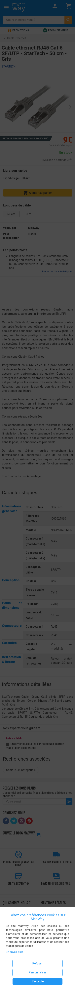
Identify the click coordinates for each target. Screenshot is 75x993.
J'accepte (37, 981)
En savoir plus (14, 951)
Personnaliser (37, 972)
